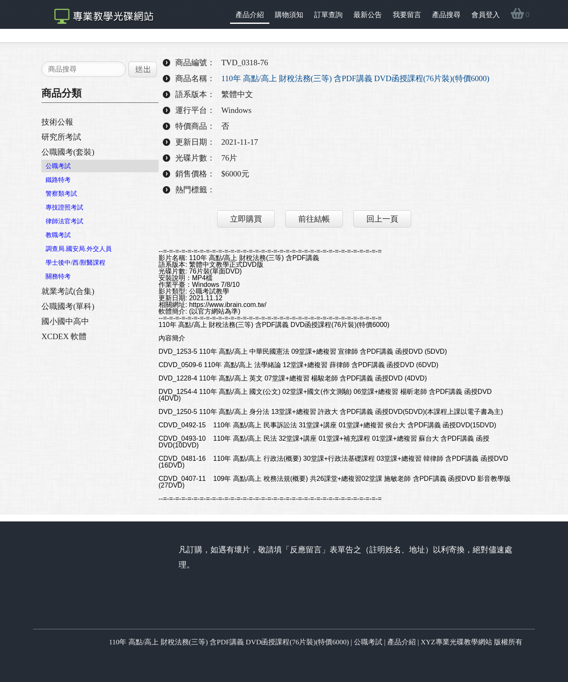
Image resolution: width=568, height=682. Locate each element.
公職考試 (58, 166)
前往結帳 (314, 219)
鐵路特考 (58, 179)
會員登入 (485, 15)
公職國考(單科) (68, 306)
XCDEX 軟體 (64, 336)
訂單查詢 (328, 15)
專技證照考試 (64, 207)
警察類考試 (61, 193)
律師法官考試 (64, 221)
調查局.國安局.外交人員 (79, 248)
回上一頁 (382, 219)
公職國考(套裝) (68, 152)
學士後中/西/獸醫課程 (75, 262)
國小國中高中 (65, 321)
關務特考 (58, 276)
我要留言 (407, 15)
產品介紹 (249, 15)
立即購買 (246, 219)
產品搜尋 (446, 15)
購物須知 (289, 15)
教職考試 (58, 235)
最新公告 (367, 15)
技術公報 (57, 121)
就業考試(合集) (68, 291)
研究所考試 (61, 137)
